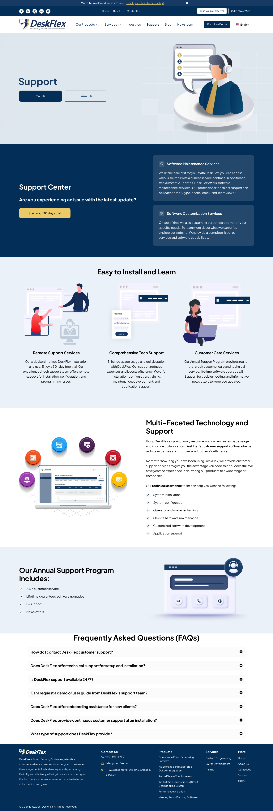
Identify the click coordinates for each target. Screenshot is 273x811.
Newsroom (185, 24)
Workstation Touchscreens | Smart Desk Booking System (178, 783)
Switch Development (218, 763)
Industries (134, 24)
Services (111, 24)
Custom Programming (219, 758)
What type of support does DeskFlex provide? (73, 734)
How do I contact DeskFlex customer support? (73, 652)
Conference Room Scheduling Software (176, 759)
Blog (168, 24)
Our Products (85, 24)
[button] (243, 24)
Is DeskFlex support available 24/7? (63, 679)
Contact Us (135, 11)
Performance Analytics (172, 791)
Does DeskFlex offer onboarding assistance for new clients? (86, 707)
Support (153, 24)
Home (105, 11)
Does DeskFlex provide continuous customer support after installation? (96, 721)
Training (210, 769)
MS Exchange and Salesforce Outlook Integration (175, 768)
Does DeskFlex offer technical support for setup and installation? (90, 665)
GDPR (241, 781)
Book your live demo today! (145, 3)
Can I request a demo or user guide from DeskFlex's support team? (91, 693)
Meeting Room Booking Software (178, 797)
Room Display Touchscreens (175, 776)
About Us (118, 11)
